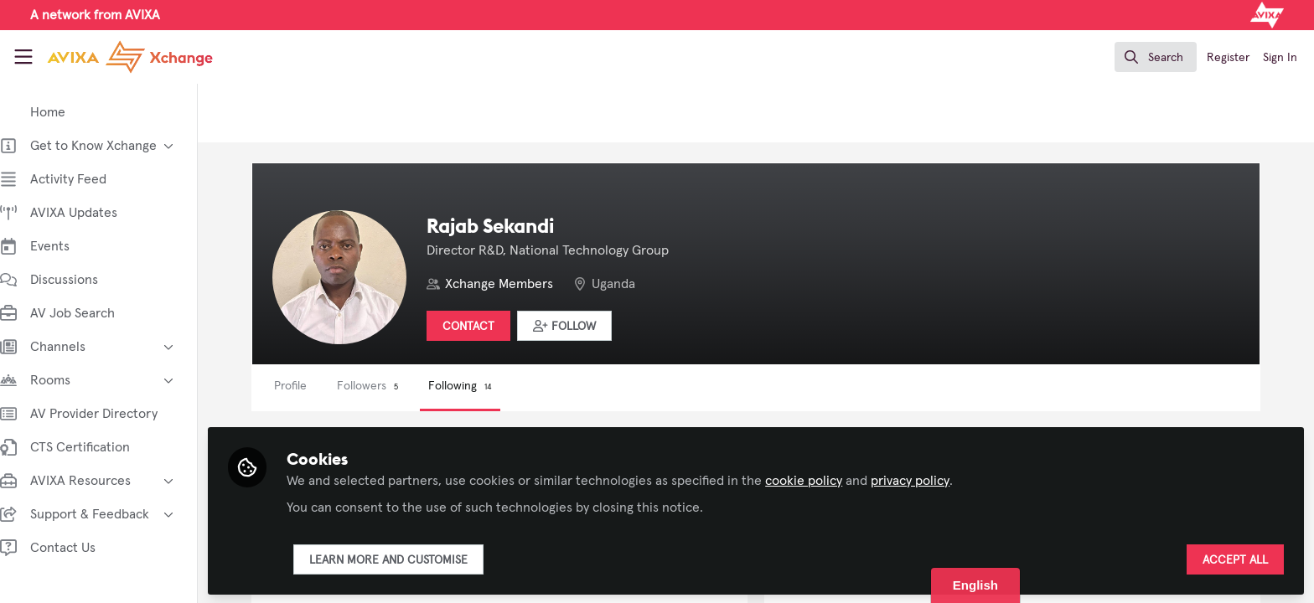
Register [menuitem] (1228, 58)
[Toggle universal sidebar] (23, 57)
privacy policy (926, 479)
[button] (581, 326)
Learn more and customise (405, 558)
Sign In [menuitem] (1280, 58)
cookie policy (820, 479)
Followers (384, 386)
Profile (307, 386)
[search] (1156, 57)
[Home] (116, 57)
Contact (485, 326)
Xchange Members (516, 284)
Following (477, 386)
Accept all (1235, 558)
